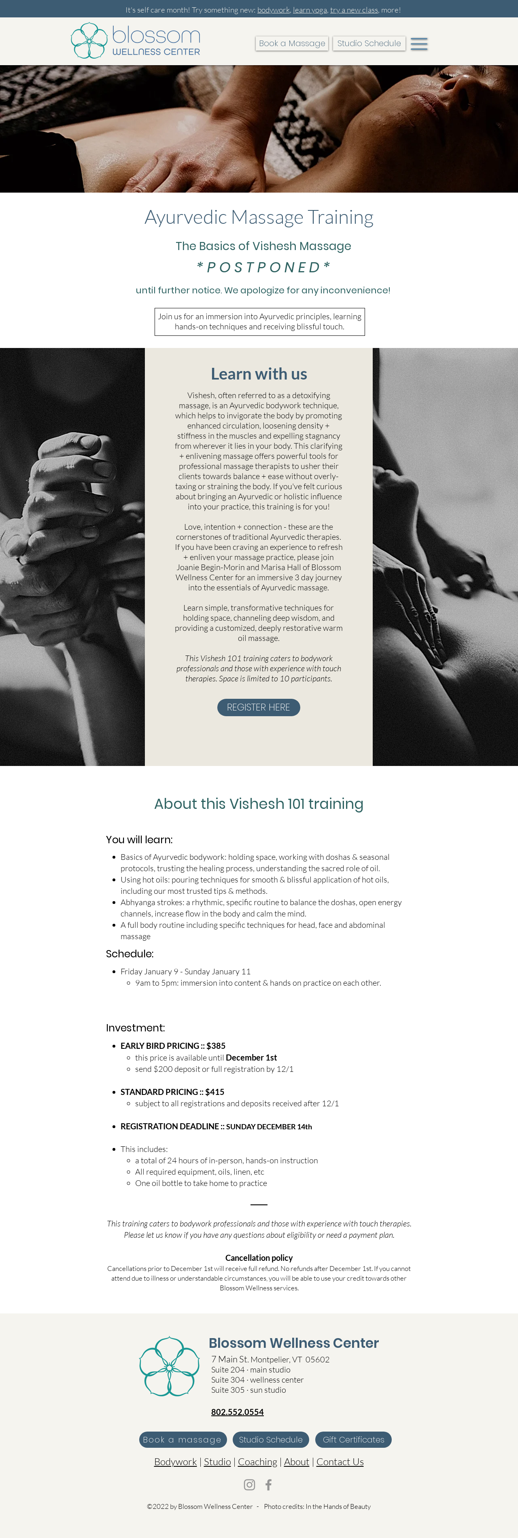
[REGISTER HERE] (258, 707)
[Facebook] (268, 1484)
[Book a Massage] (292, 43)
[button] (419, 44)
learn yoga (310, 10)
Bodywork (175, 1461)
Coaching (257, 1461)
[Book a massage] (183, 1440)
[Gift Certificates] (353, 1440)
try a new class (354, 10)
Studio (217, 1461)
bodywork (273, 10)
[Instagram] (249, 1484)
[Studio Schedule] (369, 43)
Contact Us (340, 1461)
